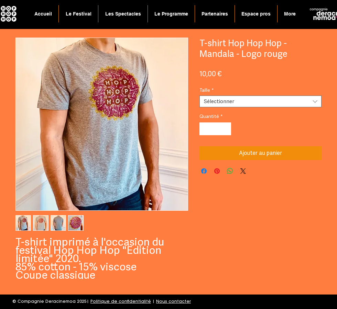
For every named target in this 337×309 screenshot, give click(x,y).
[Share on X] (243, 171)
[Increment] (225, 129)
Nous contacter (173, 302)
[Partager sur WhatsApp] (230, 171)
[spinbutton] (215, 129)
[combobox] (260, 102)
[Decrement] (204, 129)
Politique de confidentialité (120, 302)
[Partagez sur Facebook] (204, 171)
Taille (206, 89)
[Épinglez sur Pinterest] (217, 171)
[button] (123, 13)
